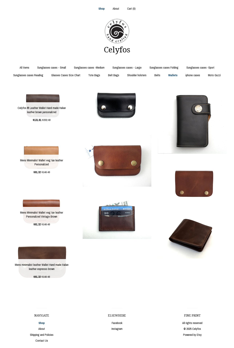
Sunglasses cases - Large (127, 67)
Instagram (117, 329)
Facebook (117, 323)
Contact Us (41, 341)
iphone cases (192, 75)
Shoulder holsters (136, 75)
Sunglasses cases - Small (51, 67)
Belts (157, 75)
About (116, 9)
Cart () (131, 9)
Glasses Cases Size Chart (65, 75)
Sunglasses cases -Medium (89, 67)
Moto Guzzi (214, 75)
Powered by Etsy (192, 335)
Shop (101, 9)
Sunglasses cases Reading (28, 75)
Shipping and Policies (41, 335)
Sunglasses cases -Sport (200, 67)
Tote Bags (94, 75)
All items (24, 67)
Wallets (172, 75)
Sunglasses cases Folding (164, 67)
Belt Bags (113, 75)
